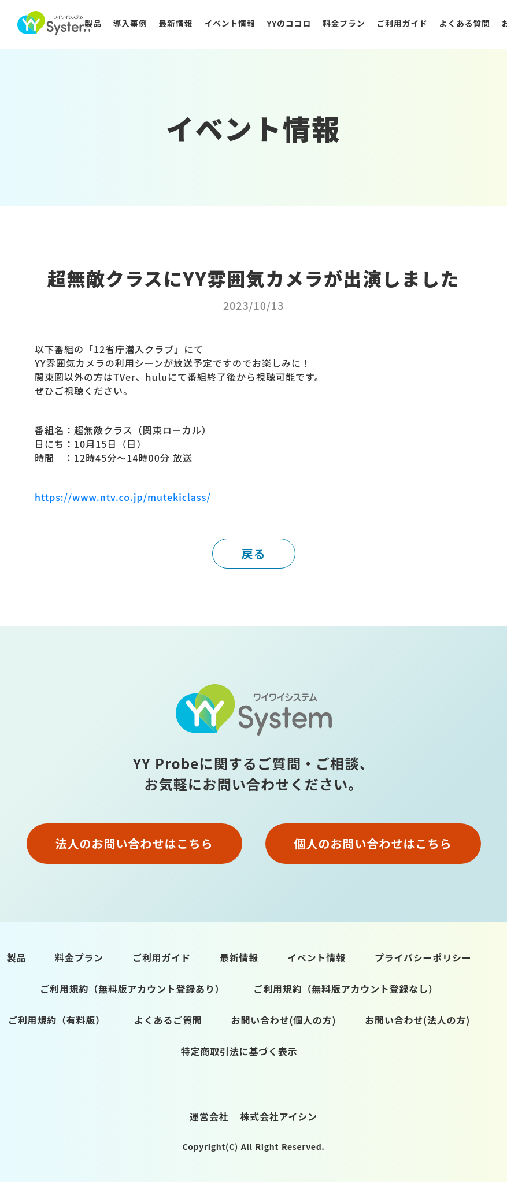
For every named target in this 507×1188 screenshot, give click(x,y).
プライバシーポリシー (423, 957)
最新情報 (175, 23)
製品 (92, 23)
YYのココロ (288, 23)
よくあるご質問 (168, 1020)
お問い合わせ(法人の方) (417, 1020)
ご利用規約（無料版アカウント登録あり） (132, 989)
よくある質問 (464, 23)
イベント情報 (229, 23)
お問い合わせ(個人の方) (283, 1020)
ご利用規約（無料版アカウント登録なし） (346, 989)
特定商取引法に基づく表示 (239, 1051)
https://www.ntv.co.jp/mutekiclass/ (123, 497)
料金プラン (344, 23)
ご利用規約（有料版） (56, 1020)
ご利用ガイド (401, 23)
